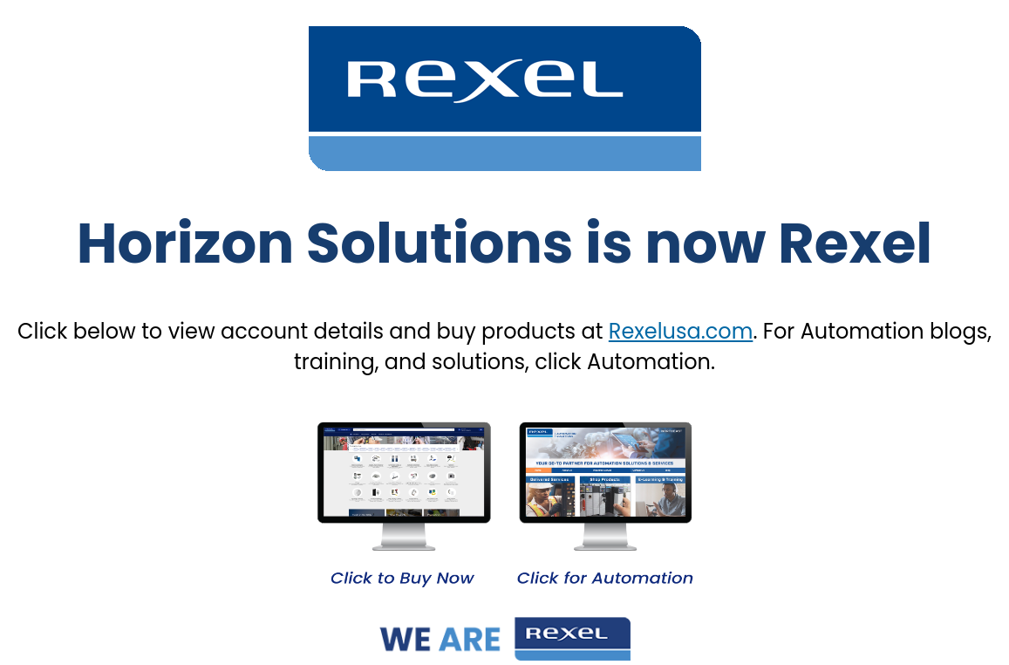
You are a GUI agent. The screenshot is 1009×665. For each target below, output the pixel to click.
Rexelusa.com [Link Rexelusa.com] (681, 331)
